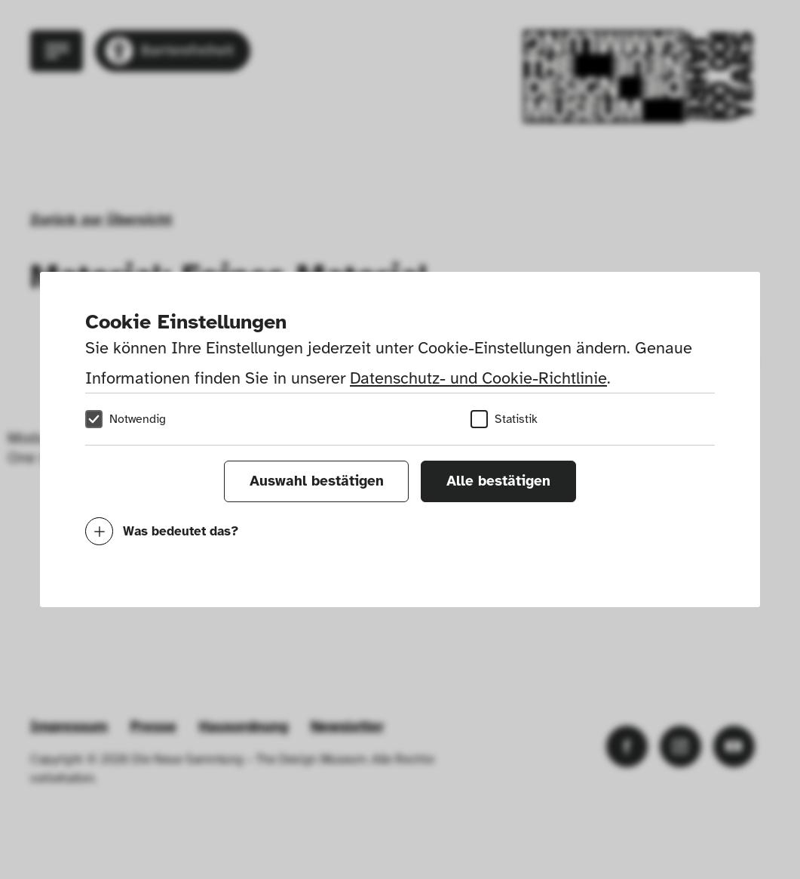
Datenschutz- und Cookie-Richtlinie (478, 378)
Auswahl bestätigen (317, 481)
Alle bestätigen (498, 481)
